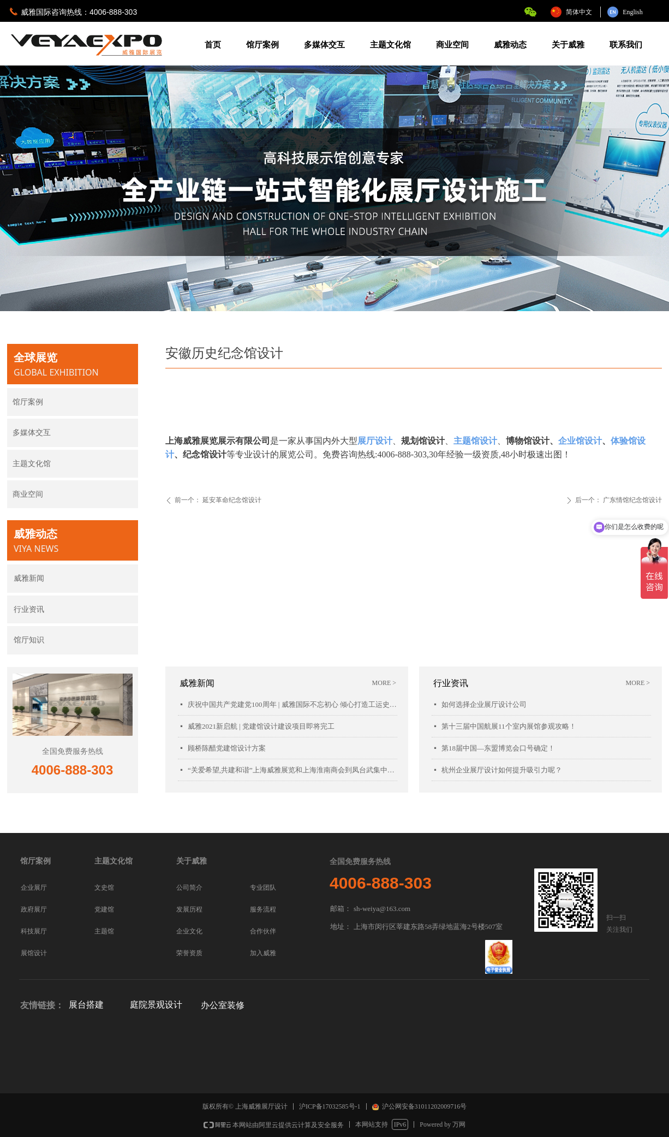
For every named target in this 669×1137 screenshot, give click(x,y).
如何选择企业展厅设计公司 (484, 704)
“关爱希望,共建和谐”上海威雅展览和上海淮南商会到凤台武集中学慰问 (292, 770)
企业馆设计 (580, 440)
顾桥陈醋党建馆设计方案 (227, 748)
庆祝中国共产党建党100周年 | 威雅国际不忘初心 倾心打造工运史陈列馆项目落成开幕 (292, 704)
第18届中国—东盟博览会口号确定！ (498, 748)
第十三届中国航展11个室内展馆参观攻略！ (508, 726)
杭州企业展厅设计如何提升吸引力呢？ (501, 770)
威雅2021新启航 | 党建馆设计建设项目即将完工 (261, 726)
